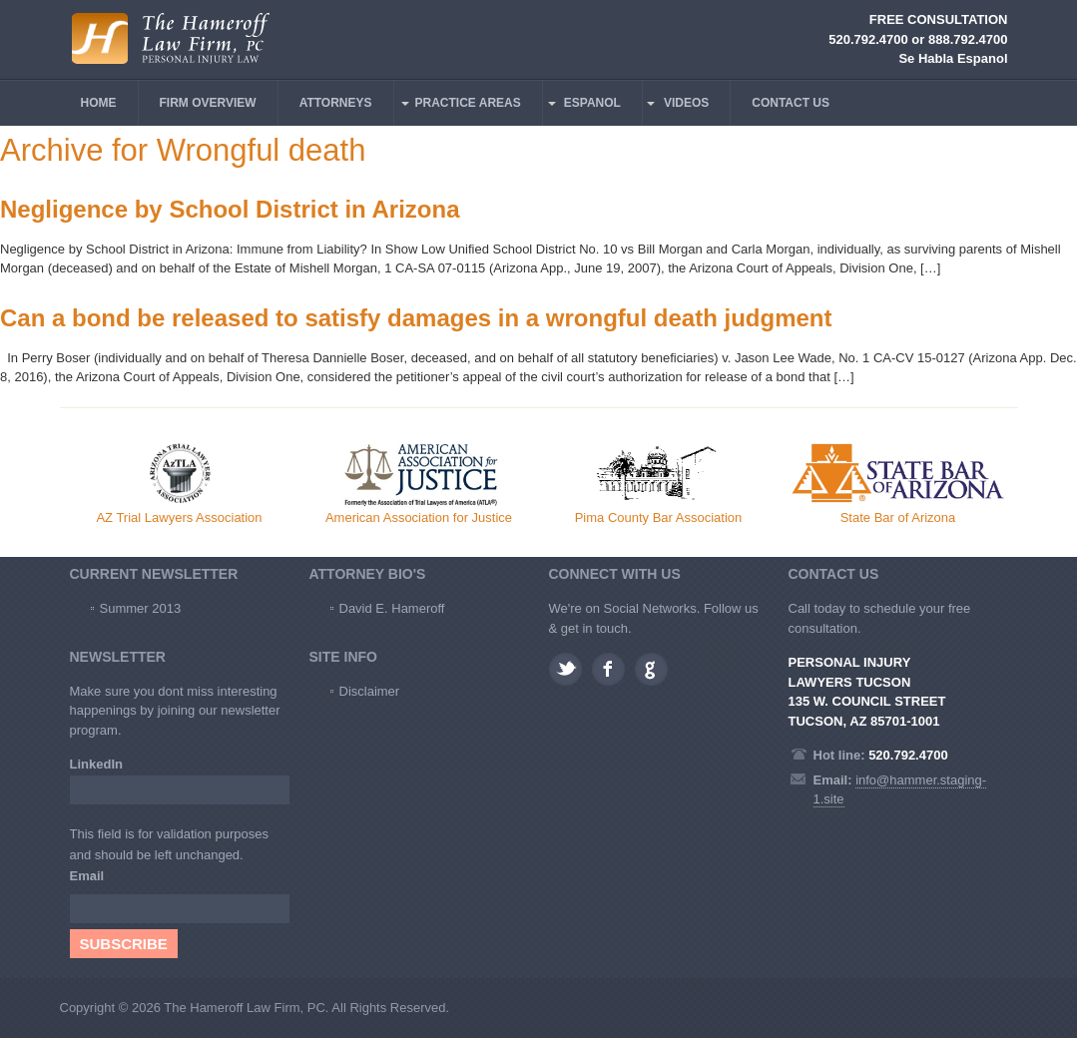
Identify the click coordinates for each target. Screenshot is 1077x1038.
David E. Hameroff (392, 608)
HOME (99, 103)
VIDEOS (686, 103)
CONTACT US (790, 103)
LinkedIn (96, 764)
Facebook (608, 669)
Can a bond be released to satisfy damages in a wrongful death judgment (415, 317)
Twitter (565, 669)
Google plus (651, 669)
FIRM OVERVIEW (208, 103)
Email (90, 875)
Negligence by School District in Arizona (230, 209)
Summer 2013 (141, 608)
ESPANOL (592, 103)
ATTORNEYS (335, 103)
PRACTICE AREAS (468, 103)
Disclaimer (369, 691)
